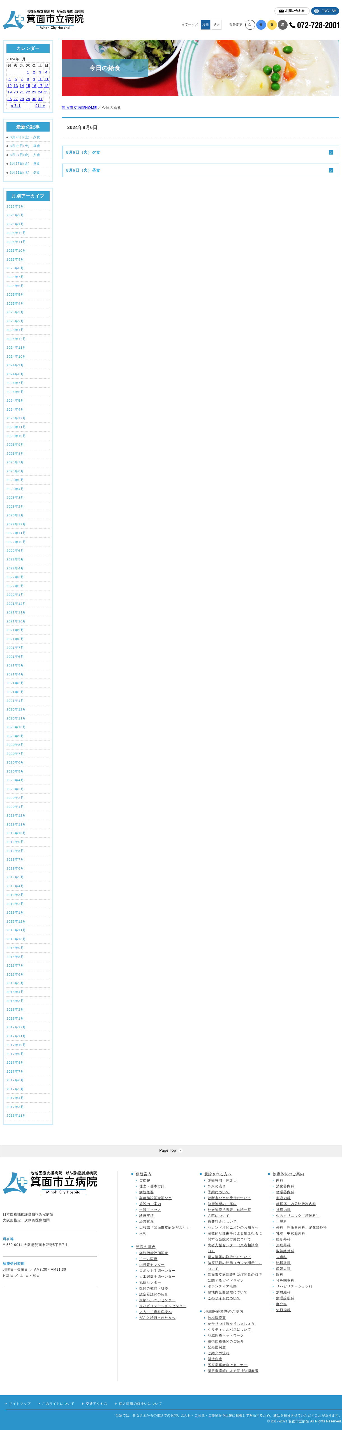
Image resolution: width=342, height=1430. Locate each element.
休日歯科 (283, 1310)
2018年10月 (16, 939)
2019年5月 (15, 877)
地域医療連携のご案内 (223, 1311)
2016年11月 (16, 1115)
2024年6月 (15, 392)
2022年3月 (15, 577)
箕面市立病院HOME (79, 107)
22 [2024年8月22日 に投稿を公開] (28, 92)
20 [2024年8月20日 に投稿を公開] (15, 92)
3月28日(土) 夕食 (23, 137)
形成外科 (283, 1245)
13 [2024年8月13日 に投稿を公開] (15, 86)
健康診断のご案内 (222, 1204)
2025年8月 (15, 268)
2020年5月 (15, 771)
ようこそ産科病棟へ (155, 1312)
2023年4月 (15, 489)
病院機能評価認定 (153, 1253)
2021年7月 (15, 647)
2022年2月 (15, 586)
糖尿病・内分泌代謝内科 (296, 1204)
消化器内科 (285, 1186)
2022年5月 (15, 559)
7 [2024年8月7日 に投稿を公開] (22, 79)
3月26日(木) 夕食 (23, 173)
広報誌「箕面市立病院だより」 (164, 1227)
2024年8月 (15, 374)
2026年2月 (15, 215)
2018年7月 (15, 965)
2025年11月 (16, 241)
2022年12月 (16, 524)
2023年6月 (15, 471)
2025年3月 (15, 312)
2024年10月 (16, 356)
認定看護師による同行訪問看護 (233, 1371)
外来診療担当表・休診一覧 (229, 1210)
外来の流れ (217, 1186)
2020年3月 (15, 789)
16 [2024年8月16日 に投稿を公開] (34, 86)
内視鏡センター (152, 1265)
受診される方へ (218, 1174)
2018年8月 (15, 956)
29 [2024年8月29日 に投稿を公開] (28, 99)
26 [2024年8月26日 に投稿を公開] (9, 99)
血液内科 (283, 1198)
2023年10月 (16, 436)
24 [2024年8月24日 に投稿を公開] (40, 92)
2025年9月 (15, 259)
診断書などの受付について (229, 1198)
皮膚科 (281, 1257)
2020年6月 (15, 762)
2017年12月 (16, 1027)
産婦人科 (283, 1269)
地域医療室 (217, 1318)
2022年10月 (16, 542)
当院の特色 (146, 1247)
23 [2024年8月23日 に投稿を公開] (34, 92)
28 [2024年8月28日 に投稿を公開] (22, 99)
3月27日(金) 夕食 (23, 155)
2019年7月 (15, 859)
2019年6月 (15, 868)
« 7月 (16, 106)
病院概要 (146, 1192)
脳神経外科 (285, 1251)
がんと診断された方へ (157, 1318)
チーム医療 (148, 1259)
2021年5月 (15, 665)
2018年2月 (15, 1009)
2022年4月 (15, 568)
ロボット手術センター (157, 1271)
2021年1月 (15, 700)
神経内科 (283, 1210)
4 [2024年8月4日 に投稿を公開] (46, 72)
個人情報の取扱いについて (229, 1257)
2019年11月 (16, 824)
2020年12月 (16, 709)
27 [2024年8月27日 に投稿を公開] (15, 99)
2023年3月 (15, 497)
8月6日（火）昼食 (83, 170)
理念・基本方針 (152, 1186)
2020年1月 (15, 806)
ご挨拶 (144, 1180)
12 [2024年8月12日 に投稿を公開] (9, 86)
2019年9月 (15, 841)
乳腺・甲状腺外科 (290, 1233)
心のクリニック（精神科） (298, 1216)
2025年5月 (15, 294)
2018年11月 (16, 930)
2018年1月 (15, 1018)
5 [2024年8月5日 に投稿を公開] (9, 79)
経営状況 (146, 1222)
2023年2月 (15, 506)
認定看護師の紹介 (153, 1294)
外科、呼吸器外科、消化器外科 (301, 1227)
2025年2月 (15, 321)
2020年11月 (16, 718)
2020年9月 (15, 736)
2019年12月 (16, 815)
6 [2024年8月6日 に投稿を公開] (16, 79)
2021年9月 (15, 630)
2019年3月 (15, 894)
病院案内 (144, 1174)
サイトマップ (20, 1404)
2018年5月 (15, 983)
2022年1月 (15, 594)
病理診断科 (285, 1298)
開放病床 (215, 1359)
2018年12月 (16, 921)
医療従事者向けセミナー (228, 1365)
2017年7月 (15, 1071)
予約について (218, 1192)
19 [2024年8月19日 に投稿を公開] (9, 92)
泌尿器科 (283, 1263)
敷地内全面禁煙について (228, 1292)
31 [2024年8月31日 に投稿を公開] (40, 99)
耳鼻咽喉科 (285, 1280)
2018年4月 (15, 992)
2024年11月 (16, 347)
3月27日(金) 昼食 (23, 164)
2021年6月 (15, 656)
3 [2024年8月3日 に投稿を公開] (40, 72)
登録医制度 (217, 1347)
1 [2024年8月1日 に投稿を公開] (28, 72)
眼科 (279, 1275)
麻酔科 (281, 1304)
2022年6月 (15, 550)
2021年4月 (15, 674)
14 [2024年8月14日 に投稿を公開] (22, 86)
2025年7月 (15, 277)
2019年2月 (15, 903)
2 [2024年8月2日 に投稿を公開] (34, 72)
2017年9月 (15, 1054)
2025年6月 (15, 286)
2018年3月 (15, 1001)
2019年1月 (15, 912)
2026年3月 (15, 206)
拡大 (216, 24)
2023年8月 (15, 453)
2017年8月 (15, 1062)
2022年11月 (16, 533)
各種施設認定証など (155, 1198)
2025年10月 (16, 250)
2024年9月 (15, 365)
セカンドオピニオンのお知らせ (233, 1227)
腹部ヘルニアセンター (157, 1300)
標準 (205, 24)
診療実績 (146, 1216)
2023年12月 (16, 418)
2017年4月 (15, 1098)
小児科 (281, 1222)
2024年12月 (16, 339)
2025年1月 (15, 330)
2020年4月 (15, 780)
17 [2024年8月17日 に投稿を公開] (40, 86)
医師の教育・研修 (153, 1288)
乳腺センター (150, 1282)
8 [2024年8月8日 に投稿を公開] (28, 79)
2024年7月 (15, 383)
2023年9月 (15, 444)
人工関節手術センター (157, 1277)
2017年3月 (15, 1107)
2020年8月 (15, 744)
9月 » (40, 106)
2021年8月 (15, 639)
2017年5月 (15, 1089)
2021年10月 (16, 621)
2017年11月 (16, 1036)
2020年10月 (16, 727)
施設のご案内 (150, 1204)
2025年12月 (16, 232)
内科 (279, 1180)
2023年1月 (15, 515)
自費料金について (222, 1222)
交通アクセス (150, 1210)
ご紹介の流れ (218, 1353)
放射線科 (283, 1292)
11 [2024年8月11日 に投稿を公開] (46, 79)
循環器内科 (285, 1192)
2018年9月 (15, 947)
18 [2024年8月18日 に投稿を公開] (46, 86)
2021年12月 (16, 603)
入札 (143, 1233)
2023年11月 (16, 427)
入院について (218, 1216)
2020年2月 (15, 797)
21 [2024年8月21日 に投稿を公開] (22, 92)
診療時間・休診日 (222, 1180)
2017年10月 (16, 1045)
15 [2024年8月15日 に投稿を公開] (28, 86)
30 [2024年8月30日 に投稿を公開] (34, 99)
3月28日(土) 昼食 (23, 146)
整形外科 (283, 1239)
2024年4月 (15, 409)
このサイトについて (224, 1298)
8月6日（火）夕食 (83, 152)
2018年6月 (15, 974)
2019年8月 (15, 850)
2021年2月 (15, 692)
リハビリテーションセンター (162, 1306)
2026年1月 (15, 224)
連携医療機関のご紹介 (226, 1341)
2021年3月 (15, 683)
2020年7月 (15, 753)
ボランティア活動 (222, 1286)
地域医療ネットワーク (226, 1335)
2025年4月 (15, 303)
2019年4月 (15, 886)
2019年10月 (16, 833)
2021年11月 (16, 612)
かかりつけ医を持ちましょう (231, 1324)
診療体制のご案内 (288, 1174)
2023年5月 (15, 480)
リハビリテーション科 (294, 1286)
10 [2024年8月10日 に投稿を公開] (40, 79)
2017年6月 (15, 1080)
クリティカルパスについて (229, 1330)
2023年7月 (15, 462)
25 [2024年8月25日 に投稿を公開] (46, 92)
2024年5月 (15, 400)
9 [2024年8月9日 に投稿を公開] (34, 79)
